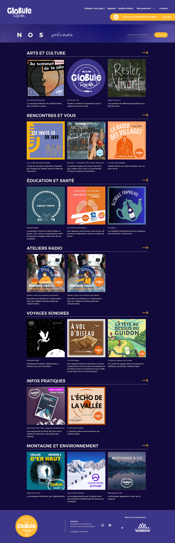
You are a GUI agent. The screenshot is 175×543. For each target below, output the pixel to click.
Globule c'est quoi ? (94, 8)
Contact (163, 8)
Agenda (111, 8)
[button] (146, 8)
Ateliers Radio (125, 8)
